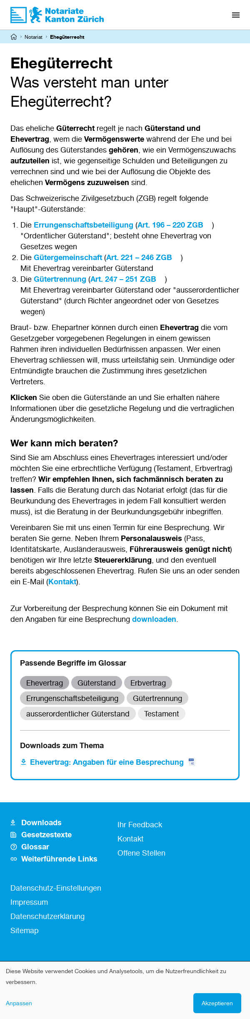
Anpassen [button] (19, 1002)
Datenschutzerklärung (47, 916)
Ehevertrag (44, 682)
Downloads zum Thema (62, 745)
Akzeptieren (217, 1002)
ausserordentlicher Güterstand (78, 713)
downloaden (154, 618)
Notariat (33, 37)
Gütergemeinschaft (68, 257)
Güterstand (97, 682)
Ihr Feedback (140, 824)
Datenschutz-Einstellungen (55, 887)
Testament (161, 713)
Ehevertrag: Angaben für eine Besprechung (113, 761)
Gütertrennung (60, 278)
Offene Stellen (141, 852)
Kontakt (62, 581)
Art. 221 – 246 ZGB (139, 257)
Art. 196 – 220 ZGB (170, 224)
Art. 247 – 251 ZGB (123, 278)
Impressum (29, 901)
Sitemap (24, 930)
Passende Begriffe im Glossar (73, 662)
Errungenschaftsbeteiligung (83, 224)
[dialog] (125, 990)
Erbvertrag (148, 682)
